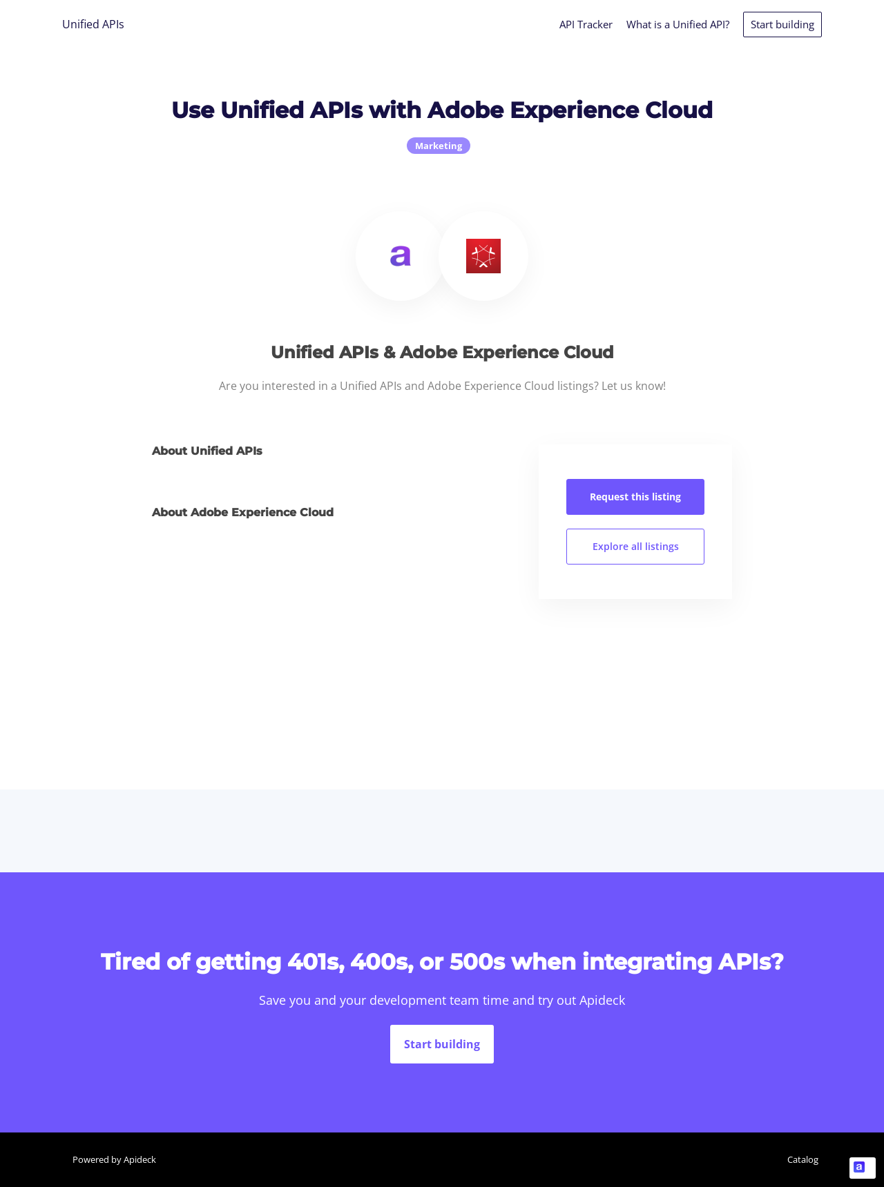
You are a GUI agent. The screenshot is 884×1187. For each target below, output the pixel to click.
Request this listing (635, 496)
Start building (782, 24)
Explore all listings (636, 546)
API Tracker (586, 24)
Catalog (802, 1159)
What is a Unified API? (677, 24)
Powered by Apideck (114, 1159)
